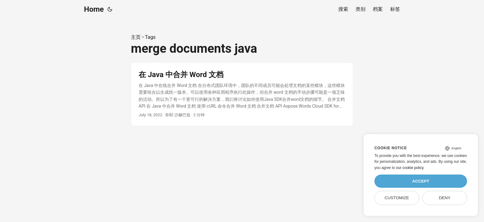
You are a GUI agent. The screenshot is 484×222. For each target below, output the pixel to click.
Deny (445, 197)
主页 (136, 37)
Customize (397, 197)
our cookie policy (410, 168)
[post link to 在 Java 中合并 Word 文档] (242, 94)
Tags (150, 37)
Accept (420, 181)
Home (94, 9)
